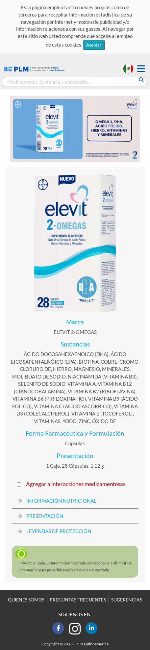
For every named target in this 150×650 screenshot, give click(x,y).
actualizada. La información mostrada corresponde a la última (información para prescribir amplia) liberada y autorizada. (75, 566)
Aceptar (93, 45)
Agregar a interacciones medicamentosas (75, 484)
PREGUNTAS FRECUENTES (78, 599)
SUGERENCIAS (126, 599)
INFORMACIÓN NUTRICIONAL (61, 501)
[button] (141, 69)
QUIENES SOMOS (26, 599)
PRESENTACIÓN (44, 516)
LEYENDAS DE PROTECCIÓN (58, 531)
